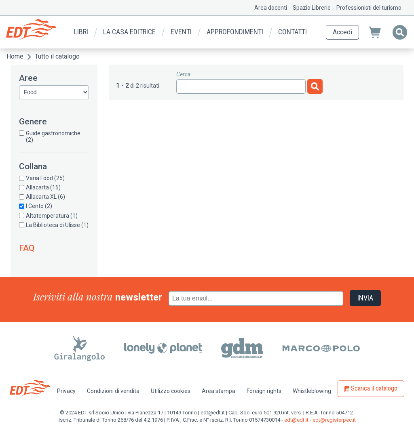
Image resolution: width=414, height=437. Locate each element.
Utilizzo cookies (170, 391)
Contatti (292, 31)
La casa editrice (129, 31)
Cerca (183, 74)
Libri (81, 31)
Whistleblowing (312, 391)
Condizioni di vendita (113, 391)
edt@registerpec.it (334, 420)
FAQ (27, 248)
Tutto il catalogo (57, 56)
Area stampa (218, 391)
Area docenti (270, 7)
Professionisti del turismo (368, 7)
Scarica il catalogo (374, 388)
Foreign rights (264, 391)
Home (14, 56)
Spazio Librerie (312, 7)
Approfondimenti (235, 31)
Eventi (181, 31)
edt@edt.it (296, 420)
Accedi (342, 32)
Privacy (66, 391)
